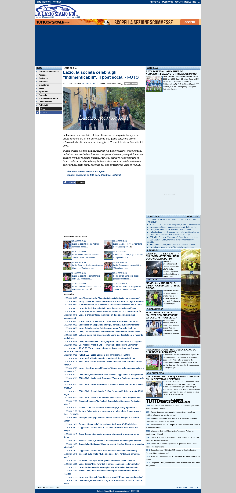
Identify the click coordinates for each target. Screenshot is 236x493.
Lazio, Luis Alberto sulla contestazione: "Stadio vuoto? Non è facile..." (110, 332)
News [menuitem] (40, 88)
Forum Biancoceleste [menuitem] (47, 98)
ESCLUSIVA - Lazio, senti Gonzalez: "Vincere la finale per (174, 244)
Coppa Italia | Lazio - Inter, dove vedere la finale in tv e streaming (108, 451)
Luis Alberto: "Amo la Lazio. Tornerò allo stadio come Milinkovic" (108, 345)
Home (39, 68)
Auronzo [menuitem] (41, 75)
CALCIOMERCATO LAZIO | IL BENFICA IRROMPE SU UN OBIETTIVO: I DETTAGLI (173, 377)
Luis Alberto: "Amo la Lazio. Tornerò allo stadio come (172, 247)
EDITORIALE (152, 68)
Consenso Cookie (180, 487)
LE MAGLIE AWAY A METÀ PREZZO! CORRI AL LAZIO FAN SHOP (108, 312)
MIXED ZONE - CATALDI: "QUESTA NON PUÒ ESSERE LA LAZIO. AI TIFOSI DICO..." (162, 315)
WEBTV (150, 346)
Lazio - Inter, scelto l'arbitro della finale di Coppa (170, 235)
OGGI (189, 216)
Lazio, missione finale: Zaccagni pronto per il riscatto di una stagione (110, 341)
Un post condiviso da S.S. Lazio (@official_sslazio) (94, 175)
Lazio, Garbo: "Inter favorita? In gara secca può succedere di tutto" (109, 464)
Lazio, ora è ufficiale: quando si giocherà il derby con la (173, 227)
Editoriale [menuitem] (42, 82)
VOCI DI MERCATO (155, 373)
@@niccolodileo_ (114, 83)
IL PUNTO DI (152, 250)
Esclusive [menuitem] (42, 78)
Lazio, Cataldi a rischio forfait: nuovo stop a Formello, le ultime (107, 328)
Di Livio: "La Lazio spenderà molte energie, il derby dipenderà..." (108, 408)
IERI (197, 216)
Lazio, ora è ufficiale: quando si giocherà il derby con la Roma (107, 358)
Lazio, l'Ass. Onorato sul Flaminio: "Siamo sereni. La (172, 230)
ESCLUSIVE (152, 280)
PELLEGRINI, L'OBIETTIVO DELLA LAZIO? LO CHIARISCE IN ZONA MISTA (171, 351)
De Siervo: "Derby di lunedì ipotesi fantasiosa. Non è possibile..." (108, 460)
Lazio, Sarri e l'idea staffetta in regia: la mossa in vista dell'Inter (107, 308)
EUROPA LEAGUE (155, 309)
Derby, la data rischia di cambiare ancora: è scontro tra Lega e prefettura (111, 301)
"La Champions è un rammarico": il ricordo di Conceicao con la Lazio (110, 305)
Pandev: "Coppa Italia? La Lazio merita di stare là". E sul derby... (108, 424)
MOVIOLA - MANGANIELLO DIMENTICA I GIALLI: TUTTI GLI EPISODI (163, 285)
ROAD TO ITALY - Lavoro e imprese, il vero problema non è (175, 224)
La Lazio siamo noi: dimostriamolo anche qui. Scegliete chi (174, 232)
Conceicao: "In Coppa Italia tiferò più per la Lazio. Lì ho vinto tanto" (109, 325)
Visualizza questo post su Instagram (86, 171)
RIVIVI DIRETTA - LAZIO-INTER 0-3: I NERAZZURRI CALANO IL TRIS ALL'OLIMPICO (171, 72)
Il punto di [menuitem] (42, 92)
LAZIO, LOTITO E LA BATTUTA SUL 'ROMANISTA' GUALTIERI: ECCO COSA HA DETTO (163, 256)
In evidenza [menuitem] (42, 85)
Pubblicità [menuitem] (42, 105)
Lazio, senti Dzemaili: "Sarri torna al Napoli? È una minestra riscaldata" (111, 477)
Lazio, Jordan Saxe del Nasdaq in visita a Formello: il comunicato (108, 467)
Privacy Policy (194, 487)
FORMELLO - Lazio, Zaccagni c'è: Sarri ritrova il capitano (104, 355)
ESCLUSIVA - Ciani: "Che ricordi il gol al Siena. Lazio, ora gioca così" (110, 398)
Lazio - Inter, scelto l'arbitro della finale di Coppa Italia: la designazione (111, 375)
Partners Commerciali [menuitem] (47, 72)
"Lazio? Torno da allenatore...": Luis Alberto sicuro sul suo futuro (108, 321)
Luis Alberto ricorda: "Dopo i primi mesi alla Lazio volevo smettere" (109, 298)
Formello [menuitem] (41, 95)
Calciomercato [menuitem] (44, 102)
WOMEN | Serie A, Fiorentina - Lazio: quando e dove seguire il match (110, 441)
